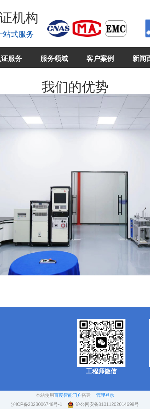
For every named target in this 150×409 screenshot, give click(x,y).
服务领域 (54, 58)
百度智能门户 (68, 395)
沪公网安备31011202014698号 (107, 404)
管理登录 (105, 395)
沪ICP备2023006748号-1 (37, 404)
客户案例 (100, 58)
